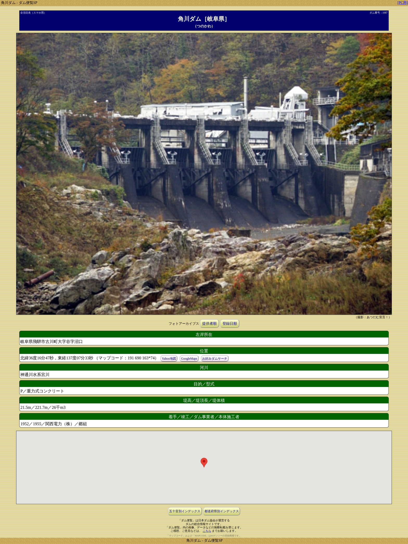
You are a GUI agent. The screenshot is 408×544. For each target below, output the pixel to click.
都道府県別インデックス (222, 511)
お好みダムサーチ (214, 358)
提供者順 (209, 324)
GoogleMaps (189, 358)
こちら (207, 530)
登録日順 (229, 324)
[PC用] (403, 3)
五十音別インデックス (184, 511)
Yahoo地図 (169, 358)
